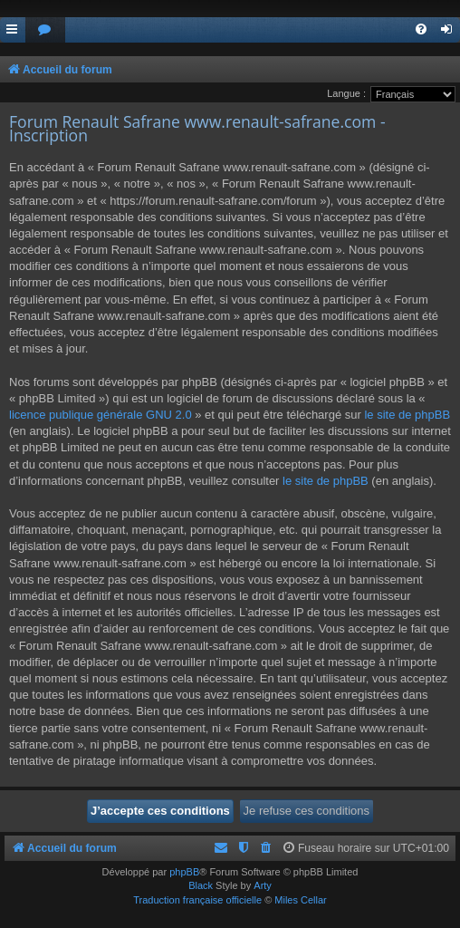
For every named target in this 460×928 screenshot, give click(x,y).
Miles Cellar (300, 899)
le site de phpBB (407, 414)
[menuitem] (45, 30)
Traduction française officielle (197, 899)
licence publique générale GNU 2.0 (100, 414)
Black (200, 885)
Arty (263, 885)
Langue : (346, 93)
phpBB (184, 871)
